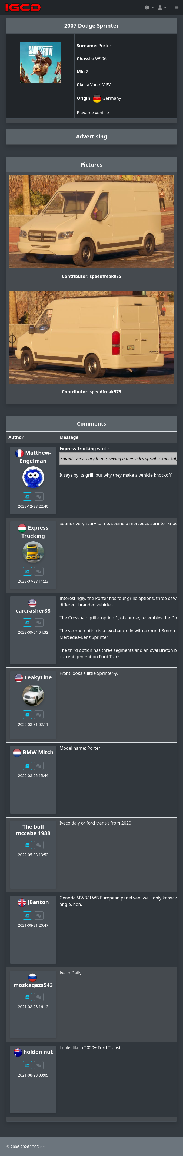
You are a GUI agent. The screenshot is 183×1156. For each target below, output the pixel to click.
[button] (149, 7)
